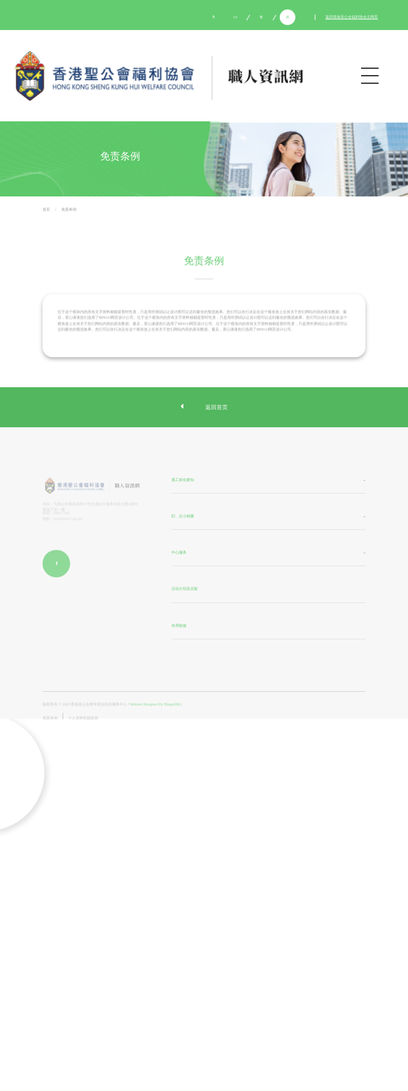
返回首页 (204, 407)
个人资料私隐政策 (83, 727)
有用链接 (178, 626)
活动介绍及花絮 (184, 590)
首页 (46, 211)
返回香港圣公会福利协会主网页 (351, 17)
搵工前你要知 (182, 480)
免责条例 (68, 211)
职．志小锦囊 (182, 517)
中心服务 (178, 554)
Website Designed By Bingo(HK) (155, 714)
